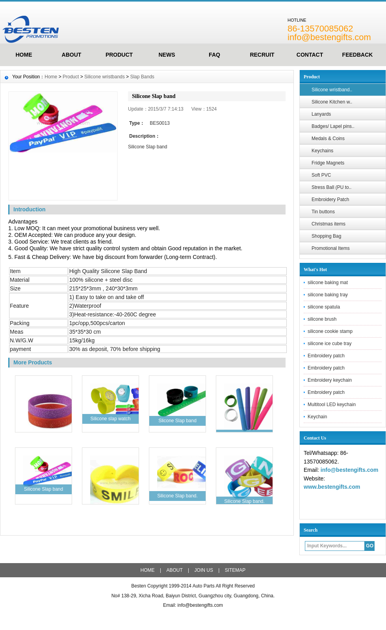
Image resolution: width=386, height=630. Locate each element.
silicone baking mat (328, 282)
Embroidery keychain (330, 380)
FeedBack (357, 55)
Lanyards (321, 114)
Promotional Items (331, 248)
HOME (24, 55)
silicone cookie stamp (330, 331)
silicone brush (322, 319)
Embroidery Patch (330, 199)
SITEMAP (235, 570)
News (167, 55)
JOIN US (204, 570)
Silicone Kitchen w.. (332, 102)
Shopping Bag (326, 236)
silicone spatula (324, 307)
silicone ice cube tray (329, 343)
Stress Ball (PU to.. (331, 187)
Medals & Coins (328, 138)
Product (119, 55)
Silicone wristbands (104, 76)
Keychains (322, 150)
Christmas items (328, 224)
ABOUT (72, 55)
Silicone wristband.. (332, 89)
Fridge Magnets (328, 163)
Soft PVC (321, 175)
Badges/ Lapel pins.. (333, 126)
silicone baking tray (328, 294)
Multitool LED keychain (332, 404)
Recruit (262, 55)
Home (51, 76)
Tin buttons (323, 211)
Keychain (317, 416)
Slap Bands (142, 76)
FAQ (214, 55)
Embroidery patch (326, 355)
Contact (310, 55)
